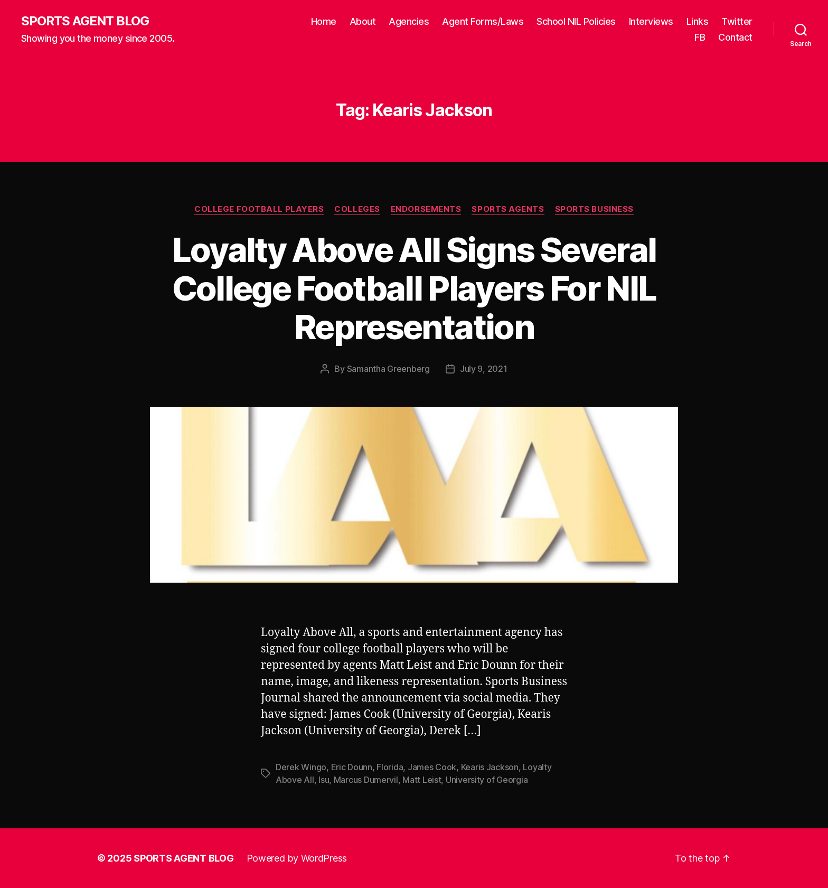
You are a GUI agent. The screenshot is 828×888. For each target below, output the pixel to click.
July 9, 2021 (483, 368)
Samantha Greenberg (388, 368)
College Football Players (259, 209)
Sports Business (594, 209)
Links (697, 21)
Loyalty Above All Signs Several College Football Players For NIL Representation (414, 288)
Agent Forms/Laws (482, 21)
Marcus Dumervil (366, 779)
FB (699, 37)
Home (323, 21)
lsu (323, 779)
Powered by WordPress (297, 858)
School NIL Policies (576, 21)
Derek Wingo (301, 767)
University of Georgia (487, 779)
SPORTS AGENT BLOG (85, 21)
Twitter (736, 21)
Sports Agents (508, 209)
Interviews (651, 21)
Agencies (409, 21)
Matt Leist (421, 779)
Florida (390, 767)
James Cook (432, 767)
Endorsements (426, 209)
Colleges (357, 209)
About (363, 21)
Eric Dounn (351, 767)
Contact (735, 37)
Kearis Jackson (490, 767)
